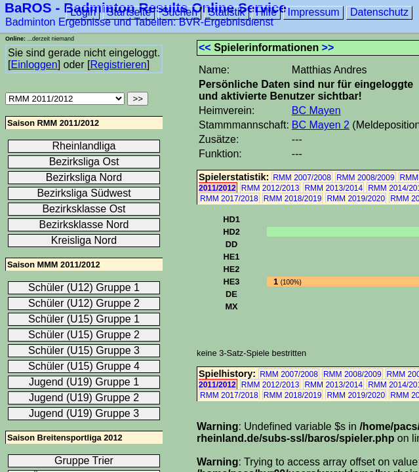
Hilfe (266, 12)
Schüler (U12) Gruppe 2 (84, 303)
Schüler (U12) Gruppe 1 (84, 287)
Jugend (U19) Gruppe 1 (84, 381)
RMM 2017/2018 (229, 198)
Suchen (179, 12)
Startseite (129, 12)
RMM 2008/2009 (365, 177)
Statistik (227, 12)
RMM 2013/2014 (333, 188)
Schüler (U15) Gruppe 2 (84, 334)
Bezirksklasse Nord (84, 224)
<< (205, 47)
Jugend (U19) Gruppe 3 (84, 413)
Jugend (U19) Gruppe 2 (84, 397)
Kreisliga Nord (84, 240)
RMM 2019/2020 (356, 198)
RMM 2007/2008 (302, 177)
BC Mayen (316, 110)
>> (328, 47)
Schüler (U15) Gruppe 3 (84, 350)
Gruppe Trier (83, 460)
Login (83, 12)
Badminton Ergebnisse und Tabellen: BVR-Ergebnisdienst (139, 22)
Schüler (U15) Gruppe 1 (84, 318)
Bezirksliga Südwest (83, 193)
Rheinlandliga (84, 145)
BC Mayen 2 (320, 124)
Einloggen (33, 64)
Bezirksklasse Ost (83, 208)
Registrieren (118, 64)
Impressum (313, 12)
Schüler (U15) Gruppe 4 (84, 366)
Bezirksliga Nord (84, 177)
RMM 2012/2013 (270, 188)
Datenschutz (379, 12)
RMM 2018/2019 (293, 198)
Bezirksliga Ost (84, 161)
